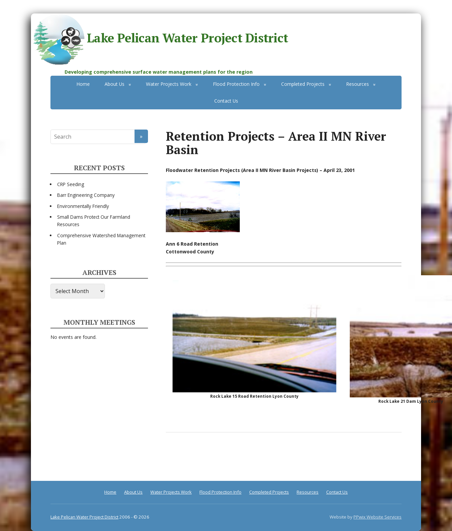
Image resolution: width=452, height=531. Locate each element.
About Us (114, 84)
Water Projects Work (168, 84)
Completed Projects (303, 84)
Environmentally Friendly (83, 206)
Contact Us (226, 101)
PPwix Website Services (377, 517)
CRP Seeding (70, 184)
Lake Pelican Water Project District (159, 39)
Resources (357, 84)
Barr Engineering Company (86, 195)
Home (83, 84)
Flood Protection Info (236, 84)
